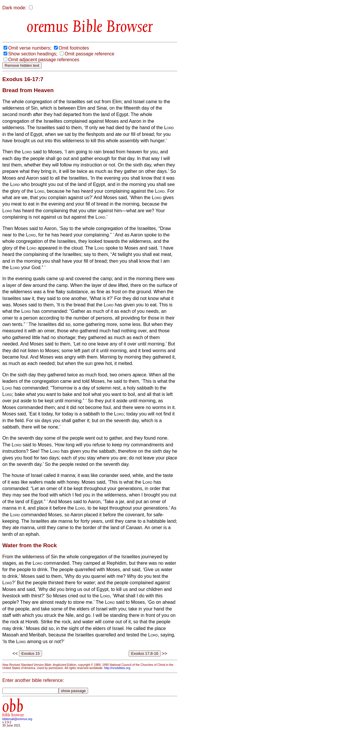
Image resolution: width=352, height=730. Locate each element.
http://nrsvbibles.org (117, 668)
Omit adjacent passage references (43, 59)
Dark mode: (14, 7)
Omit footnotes (74, 47)
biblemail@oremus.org (17, 719)
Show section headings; (32, 53)
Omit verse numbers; (29, 47)
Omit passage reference (89, 53)
